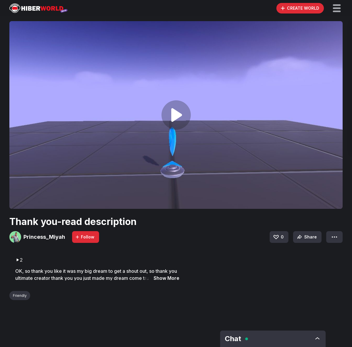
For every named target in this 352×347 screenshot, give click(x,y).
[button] (337, 8)
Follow (84, 236)
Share (306, 237)
